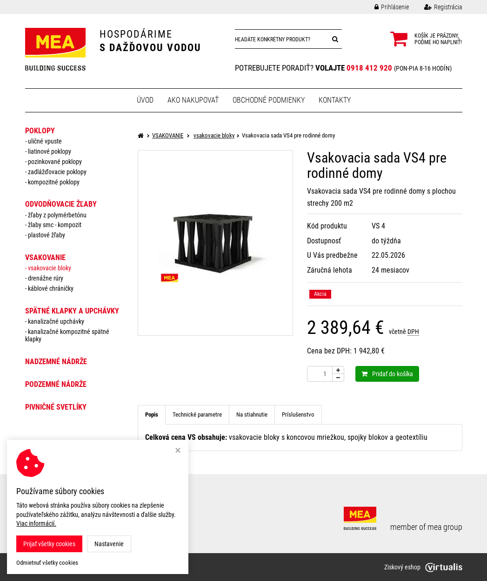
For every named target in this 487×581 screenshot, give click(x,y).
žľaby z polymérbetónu (57, 215)
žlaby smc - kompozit (54, 224)
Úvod (145, 100)
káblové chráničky (50, 288)
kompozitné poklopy (54, 182)
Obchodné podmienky (269, 100)
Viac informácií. (36, 523)
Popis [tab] (151, 414)
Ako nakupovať (193, 100)
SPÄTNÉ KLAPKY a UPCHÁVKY (72, 311)
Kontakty (335, 100)
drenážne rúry (45, 278)
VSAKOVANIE (45, 257)
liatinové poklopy (49, 151)
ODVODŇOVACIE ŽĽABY (61, 204)
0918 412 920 (369, 67)
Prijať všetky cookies (49, 544)
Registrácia (436, 7)
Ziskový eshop (423, 567)
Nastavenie (109, 544)
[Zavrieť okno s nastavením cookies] (178, 451)
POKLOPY (40, 130)
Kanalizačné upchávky (56, 321)
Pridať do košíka (387, 374)
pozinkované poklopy (55, 161)
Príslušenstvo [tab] (298, 414)
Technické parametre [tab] (197, 414)
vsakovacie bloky (49, 268)
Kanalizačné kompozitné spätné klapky (67, 335)
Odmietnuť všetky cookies (47, 562)
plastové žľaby (46, 235)
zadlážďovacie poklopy (57, 172)
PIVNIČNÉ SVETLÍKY (56, 407)
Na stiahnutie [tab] (251, 414)
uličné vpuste (45, 141)
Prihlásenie (384, 7)
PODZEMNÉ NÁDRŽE (56, 384)
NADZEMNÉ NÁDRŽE (56, 361)
